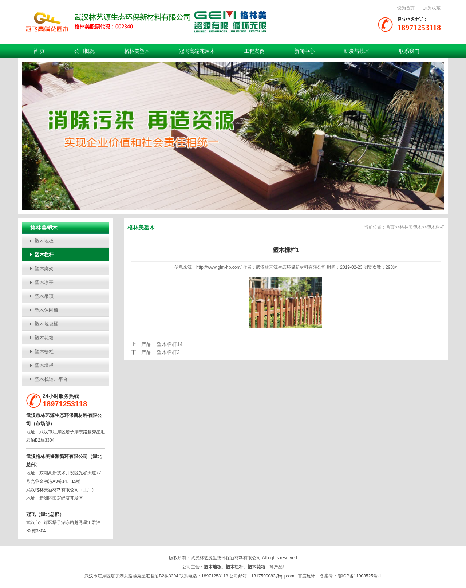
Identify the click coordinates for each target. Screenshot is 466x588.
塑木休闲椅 (46, 310)
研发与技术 (357, 51)
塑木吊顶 (44, 296)
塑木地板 (44, 241)
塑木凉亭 (44, 282)
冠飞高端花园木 (197, 51)
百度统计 (306, 576)
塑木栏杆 (44, 254)
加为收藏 (432, 8)
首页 (390, 227)
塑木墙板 (44, 365)
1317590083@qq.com (272, 576)
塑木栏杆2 (168, 352)
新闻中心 (304, 51)
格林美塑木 (137, 51)
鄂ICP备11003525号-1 (360, 576)
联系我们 (409, 51)
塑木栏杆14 (170, 344)
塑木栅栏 (44, 351)
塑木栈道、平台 (51, 379)
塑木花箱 (44, 337)
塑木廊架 (44, 268)
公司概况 (84, 51)
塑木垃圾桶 (46, 324)
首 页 (39, 51)
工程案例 (254, 51)
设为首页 (406, 8)
